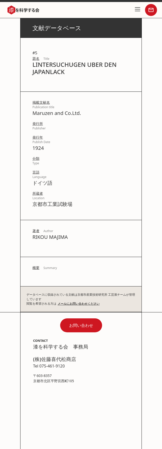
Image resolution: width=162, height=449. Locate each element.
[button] (137, 10)
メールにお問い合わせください (79, 303)
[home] (22, 9)
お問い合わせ (81, 325)
